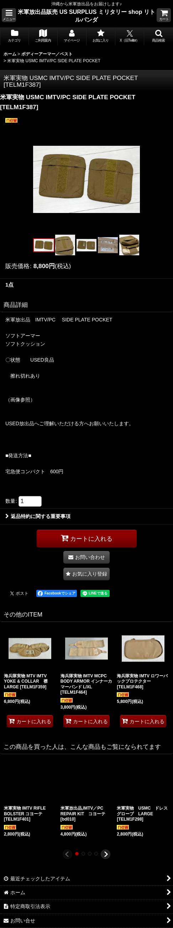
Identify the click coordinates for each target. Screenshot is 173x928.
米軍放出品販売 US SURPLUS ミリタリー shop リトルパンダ (86, 16)
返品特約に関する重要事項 (37, 516)
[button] (9, 15)
